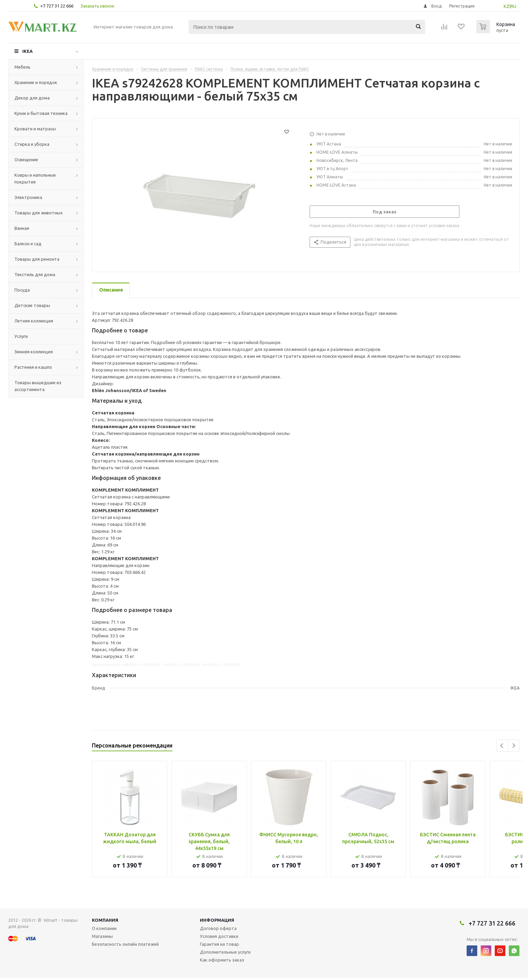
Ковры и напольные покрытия (35, 178)
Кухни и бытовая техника (41, 113)
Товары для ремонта (36, 259)
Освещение (26, 159)
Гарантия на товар (219, 944)
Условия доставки (219, 936)
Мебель (22, 66)
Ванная (21, 228)
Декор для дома (32, 97)
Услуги (21, 336)
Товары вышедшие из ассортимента (37, 386)
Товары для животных (38, 212)
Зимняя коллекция (33, 351)
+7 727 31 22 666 (56, 5)
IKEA (27, 51)
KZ (506, 6)
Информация (217, 920)
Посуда (22, 289)
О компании (104, 928)
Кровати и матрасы (35, 128)
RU (513, 6)
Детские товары (32, 305)
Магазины (102, 936)
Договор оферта (218, 928)
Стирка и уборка (31, 144)
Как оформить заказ (222, 959)
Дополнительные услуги (225, 952)
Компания (105, 920)
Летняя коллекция (33, 320)
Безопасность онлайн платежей (125, 944)
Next (513, 745)
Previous (502, 745)
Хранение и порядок (35, 82)
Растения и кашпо (33, 367)
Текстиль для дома (34, 274)
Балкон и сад (27, 243)
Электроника (28, 197)
